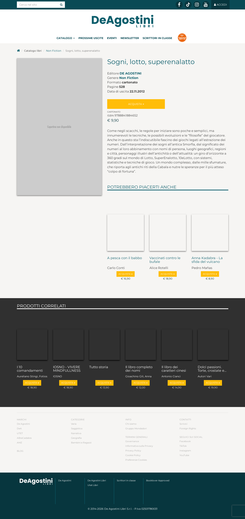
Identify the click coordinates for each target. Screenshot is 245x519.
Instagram (185, 450)
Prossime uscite (90, 38)
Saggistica (76, 428)
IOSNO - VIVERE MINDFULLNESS (66, 369)
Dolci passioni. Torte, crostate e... (212, 369)
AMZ (19, 442)
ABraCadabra (24, 438)
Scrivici (183, 423)
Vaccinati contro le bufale (164, 260)
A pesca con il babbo (124, 258)
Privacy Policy (133, 450)
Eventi (112, 38)
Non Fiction (53, 50)
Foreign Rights (188, 428)
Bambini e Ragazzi (81, 442)
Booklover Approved (157, 480)
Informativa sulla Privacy (139, 446)
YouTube (184, 455)
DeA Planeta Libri (122, 21)
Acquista (136, 104)
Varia (73, 423)
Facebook (185, 441)
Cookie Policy (133, 455)
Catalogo (66, 38)
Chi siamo (131, 423)
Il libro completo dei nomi (138, 369)
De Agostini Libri (97, 480)
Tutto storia (98, 367)
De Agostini (131, 73)
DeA (19, 428)
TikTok (183, 446)
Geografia (76, 438)
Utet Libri (93, 485)
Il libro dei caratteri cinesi (174, 369)
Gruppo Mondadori (136, 428)
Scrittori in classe (157, 38)
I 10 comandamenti (30, 369)
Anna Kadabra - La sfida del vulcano (207, 260)
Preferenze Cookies (136, 459)
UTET (20, 433)
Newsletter (130, 38)
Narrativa (76, 433)
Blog (20, 451)
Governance (132, 441)
